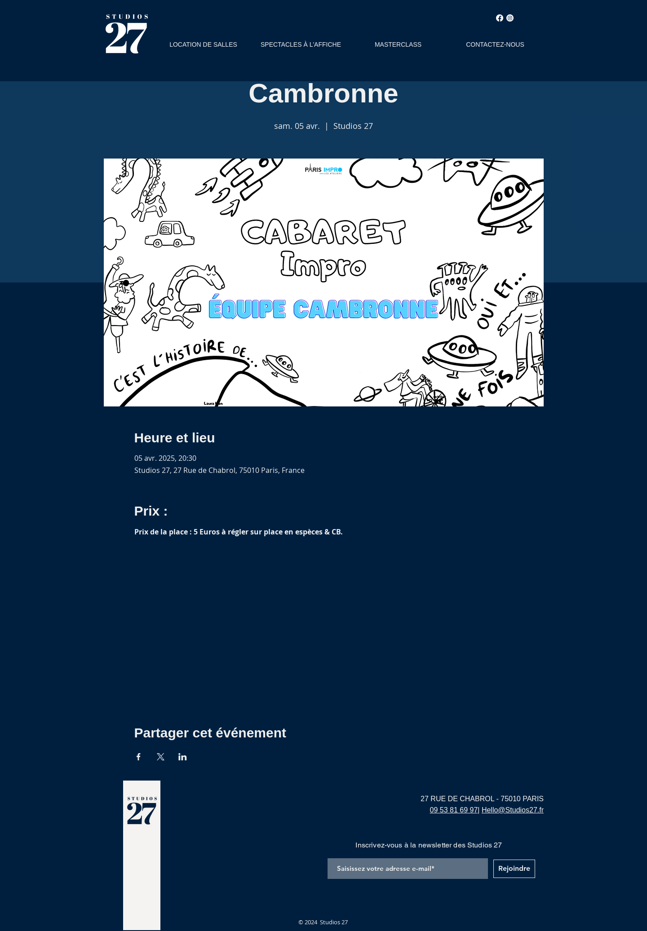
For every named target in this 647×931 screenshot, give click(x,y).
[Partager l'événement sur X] (160, 756)
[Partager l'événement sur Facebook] (138, 756)
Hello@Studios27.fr (513, 810)
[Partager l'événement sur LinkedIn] (182, 756)
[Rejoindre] (514, 869)
